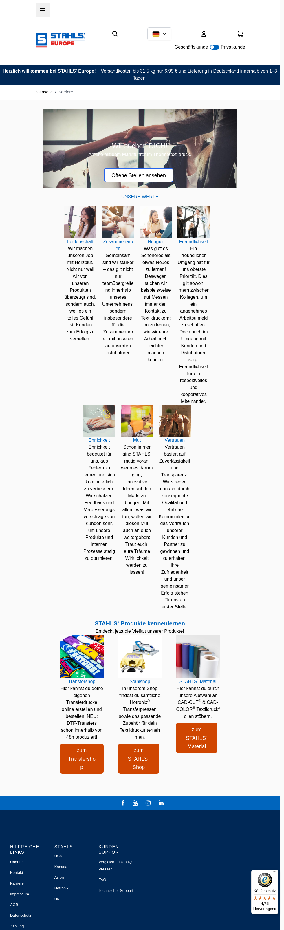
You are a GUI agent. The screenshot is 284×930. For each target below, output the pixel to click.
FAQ (102, 880)
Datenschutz (20, 915)
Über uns (17, 862)
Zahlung (17, 926)
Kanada (60, 867)
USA (58, 856)
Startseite (44, 92)
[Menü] (274, 873)
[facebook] (123, 803)
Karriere (17, 883)
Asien (59, 877)
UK (57, 899)
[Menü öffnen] (43, 10)
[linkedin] (162, 803)
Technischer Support (115, 890)
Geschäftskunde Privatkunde (210, 47)
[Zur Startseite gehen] (60, 40)
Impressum (19, 894)
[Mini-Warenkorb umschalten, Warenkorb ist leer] (240, 33)
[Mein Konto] (203, 33)
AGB (14, 905)
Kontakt (16, 872)
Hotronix (61, 888)
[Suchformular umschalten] (115, 33)
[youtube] (136, 803)
